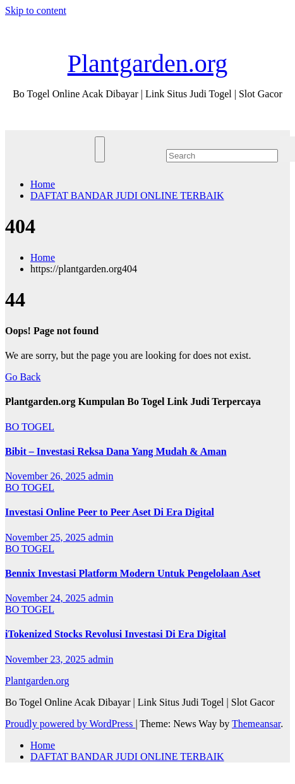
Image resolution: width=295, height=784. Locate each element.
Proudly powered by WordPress (70, 723)
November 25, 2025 (46, 537)
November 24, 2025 (46, 598)
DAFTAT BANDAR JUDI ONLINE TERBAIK (127, 195)
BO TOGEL (29, 426)
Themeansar (256, 723)
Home (42, 184)
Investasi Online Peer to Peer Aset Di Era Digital (109, 512)
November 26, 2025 (46, 476)
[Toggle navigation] (100, 149)
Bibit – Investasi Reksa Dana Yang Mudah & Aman (116, 451)
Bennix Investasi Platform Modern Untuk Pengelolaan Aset (132, 573)
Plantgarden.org (148, 63)
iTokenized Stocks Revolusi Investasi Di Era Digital (115, 634)
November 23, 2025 (46, 659)
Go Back (22, 376)
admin (101, 476)
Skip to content (35, 10)
